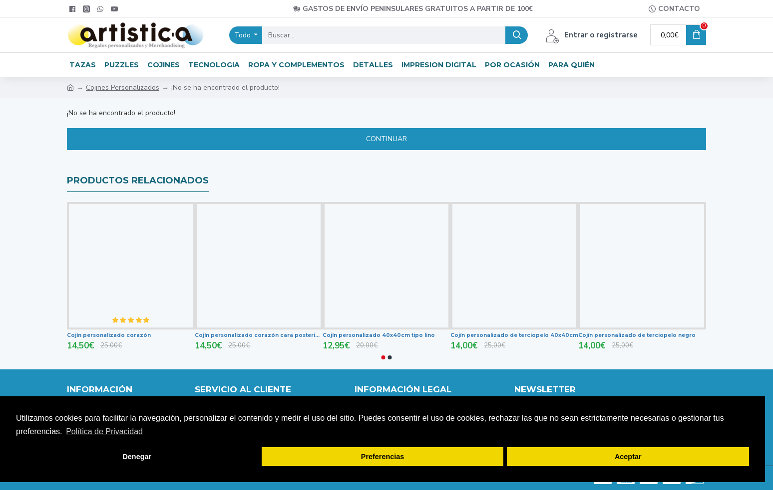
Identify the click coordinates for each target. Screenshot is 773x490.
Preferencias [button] (382, 457)
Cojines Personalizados (122, 87)
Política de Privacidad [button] (104, 431)
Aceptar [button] (628, 457)
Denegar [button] (136, 457)
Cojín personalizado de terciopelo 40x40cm (514, 335)
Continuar (386, 139)
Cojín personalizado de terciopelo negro (637, 335)
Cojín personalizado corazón (109, 335)
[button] (384, 357)
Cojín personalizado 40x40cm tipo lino (379, 335)
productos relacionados (138, 180)
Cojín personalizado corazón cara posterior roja (259, 335)
